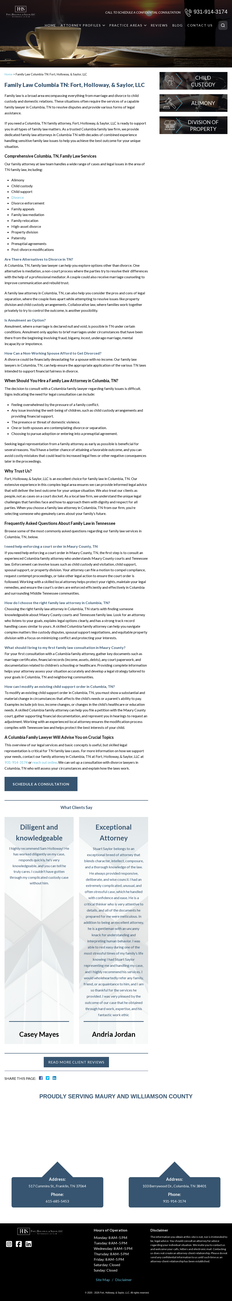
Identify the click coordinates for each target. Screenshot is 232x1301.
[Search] (222, 25)
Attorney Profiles (81, 25)
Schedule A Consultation (41, 784)
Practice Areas (126, 25)
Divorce (17, 197)
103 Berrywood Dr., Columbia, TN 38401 (174, 1186)
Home (50, 25)
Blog (177, 25)
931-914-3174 (210, 12)
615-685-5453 (57, 1201)
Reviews (159, 25)
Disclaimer (123, 1279)
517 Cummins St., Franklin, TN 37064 (57, 1186)
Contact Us (200, 25)
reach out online (44, 762)
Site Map (103, 1279)
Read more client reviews (76, 1062)
